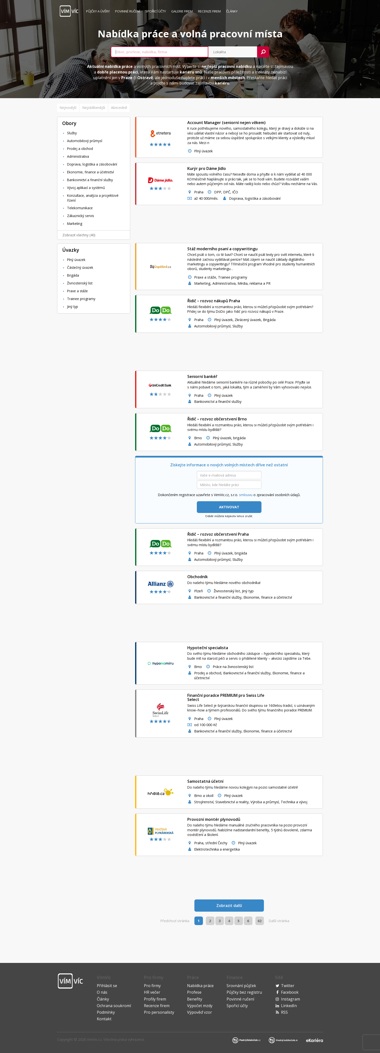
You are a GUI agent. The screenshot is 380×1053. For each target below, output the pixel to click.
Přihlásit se (107, 985)
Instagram (290, 999)
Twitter (287, 985)
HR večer (152, 992)
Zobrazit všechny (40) (78, 235)
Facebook (290, 992)
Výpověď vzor (199, 1012)
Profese (194, 992)
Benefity (194, 999)
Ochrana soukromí (114, 1005)
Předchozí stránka (174, 920)
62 (259, 920)
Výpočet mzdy (199, 1005)
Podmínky (106, 1012)
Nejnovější (68, 107)
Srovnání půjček (241, 985)
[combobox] (159, 51)
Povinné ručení (127, 11)
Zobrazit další (229, 905)
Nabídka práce (200, 985)
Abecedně (119, 107)
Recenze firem (209, 11)
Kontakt (104, 1019)
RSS (284, 1012)
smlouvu (245, 494)
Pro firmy (152, 985)
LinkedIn (289, 1005)
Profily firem (155, 999)
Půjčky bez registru (244, 992)
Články (232, 11)
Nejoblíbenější (93, 107)
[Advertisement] (93, 390)
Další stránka (279, 920)
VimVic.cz (94, 1039)
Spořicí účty (155, 11)
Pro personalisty (159, 1012)
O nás (102, 992)
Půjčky (98, 11)
